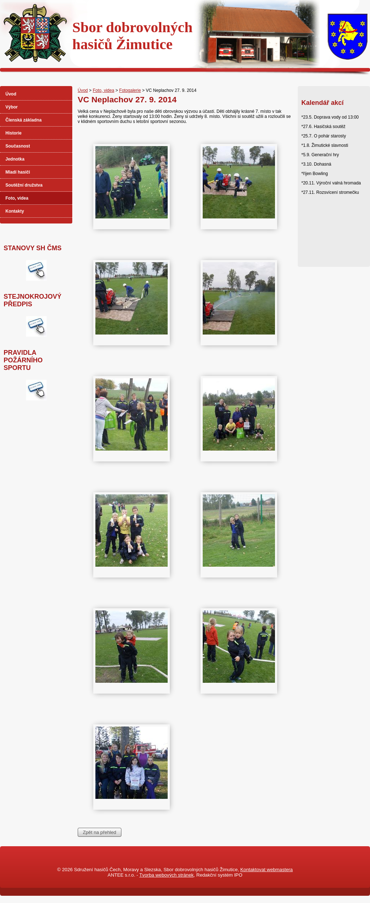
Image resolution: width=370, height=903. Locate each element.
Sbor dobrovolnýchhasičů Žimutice (132, 35)
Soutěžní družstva (24, 185)
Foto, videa (103, 90)
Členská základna (23, 120)
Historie (13, 133)
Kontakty (14, 211)
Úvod (83, 90)
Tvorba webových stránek (166, 875)
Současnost (17, 146)
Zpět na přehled (99, 832)
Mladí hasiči (17, 172)
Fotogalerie (130, 90)
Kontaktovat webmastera (266, 869)
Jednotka (15, 159)
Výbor (11, 107)
